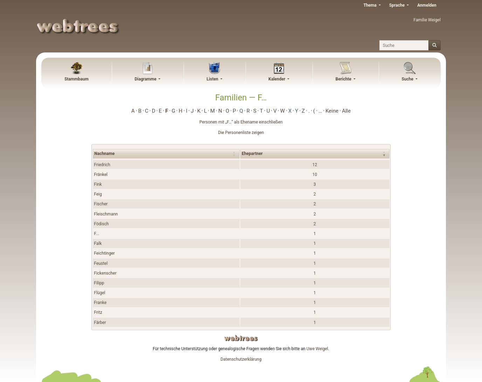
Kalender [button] (277, 79)
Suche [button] (407, 79)
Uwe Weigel (317, 348)
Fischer (101, 203)
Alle (346, 111)
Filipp (99, 283)
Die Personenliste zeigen (241, 132)
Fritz (98, 312)
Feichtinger (104, 253)
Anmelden (426, 5)
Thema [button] (370, 5)
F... (96, 233)
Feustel (101, 263)
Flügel (99, 292)
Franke (100, 302)
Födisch (101, 223)
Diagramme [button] (146, 79)
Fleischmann (106, 214)
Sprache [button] (397, 5)
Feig (98, 194)
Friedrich (102, 164)
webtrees (241, 338)
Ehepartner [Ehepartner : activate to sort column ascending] (252, 153)
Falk (98, 243)
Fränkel (101, 174)
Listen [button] (213, 79)
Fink (98, 184)
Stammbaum (76, 79)
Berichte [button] (344, 79)
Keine (331, 111)
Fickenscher (105, 273)
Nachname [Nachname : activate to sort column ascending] (104, 153)
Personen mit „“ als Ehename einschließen (240, 122)
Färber (100, 322)
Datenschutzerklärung (241, 359)
